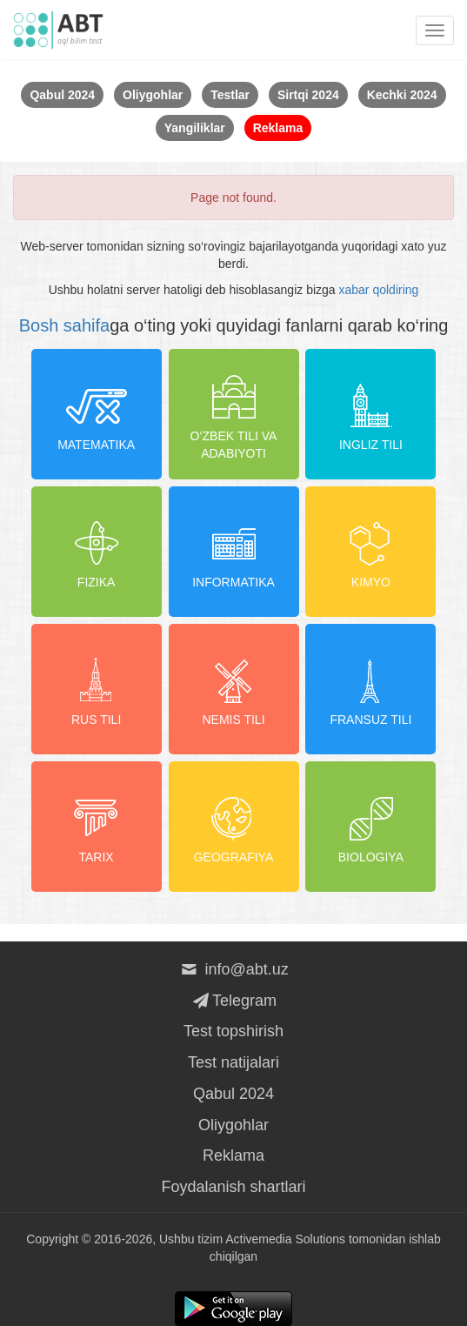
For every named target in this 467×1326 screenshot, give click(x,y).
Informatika (233, 550)
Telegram (233, 1000)
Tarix (96, 825)
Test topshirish (233, 1031)
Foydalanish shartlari (233, 1186)
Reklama (233, 1155)
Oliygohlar (233, 1125)
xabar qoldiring (379, 290)
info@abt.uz (233, 969)
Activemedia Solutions (285, 1239)
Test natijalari (233, 1062)
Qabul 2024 (233, 1093)
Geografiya (234, 825)
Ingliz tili (371, 413)
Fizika (96, 550)
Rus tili (96, 688)
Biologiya (371, 825)
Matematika (96, 413)
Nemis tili (233, 688)
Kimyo (370, 550)
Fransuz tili (370, 688)
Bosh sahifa (64, 325)
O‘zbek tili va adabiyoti (233, 413)
